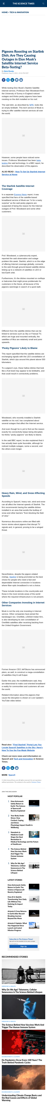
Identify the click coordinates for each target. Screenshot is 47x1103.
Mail (21, 80)
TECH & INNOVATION (19, 12)
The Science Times (23, 3)
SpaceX (11, 775)
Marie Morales (9, 71)
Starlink (12, 577)
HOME (5, 12)
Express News (20, 194)
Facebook (4, 80)
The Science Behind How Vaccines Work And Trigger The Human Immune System (19, 853)
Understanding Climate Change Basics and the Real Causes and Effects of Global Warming (22, 1098)
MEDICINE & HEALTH (9, 986)
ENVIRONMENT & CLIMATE (11, 1057)
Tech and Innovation (23, 759)
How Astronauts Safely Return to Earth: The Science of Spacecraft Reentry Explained (18, 806)
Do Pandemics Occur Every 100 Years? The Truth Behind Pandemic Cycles (22, 1061)
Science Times (36, 782)
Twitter (8, 80)
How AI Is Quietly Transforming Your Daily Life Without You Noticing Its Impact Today (17, 901)
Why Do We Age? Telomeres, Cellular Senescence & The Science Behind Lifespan (18, 868)
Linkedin (12, 80)
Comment (17, 80)
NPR (31, 105)
